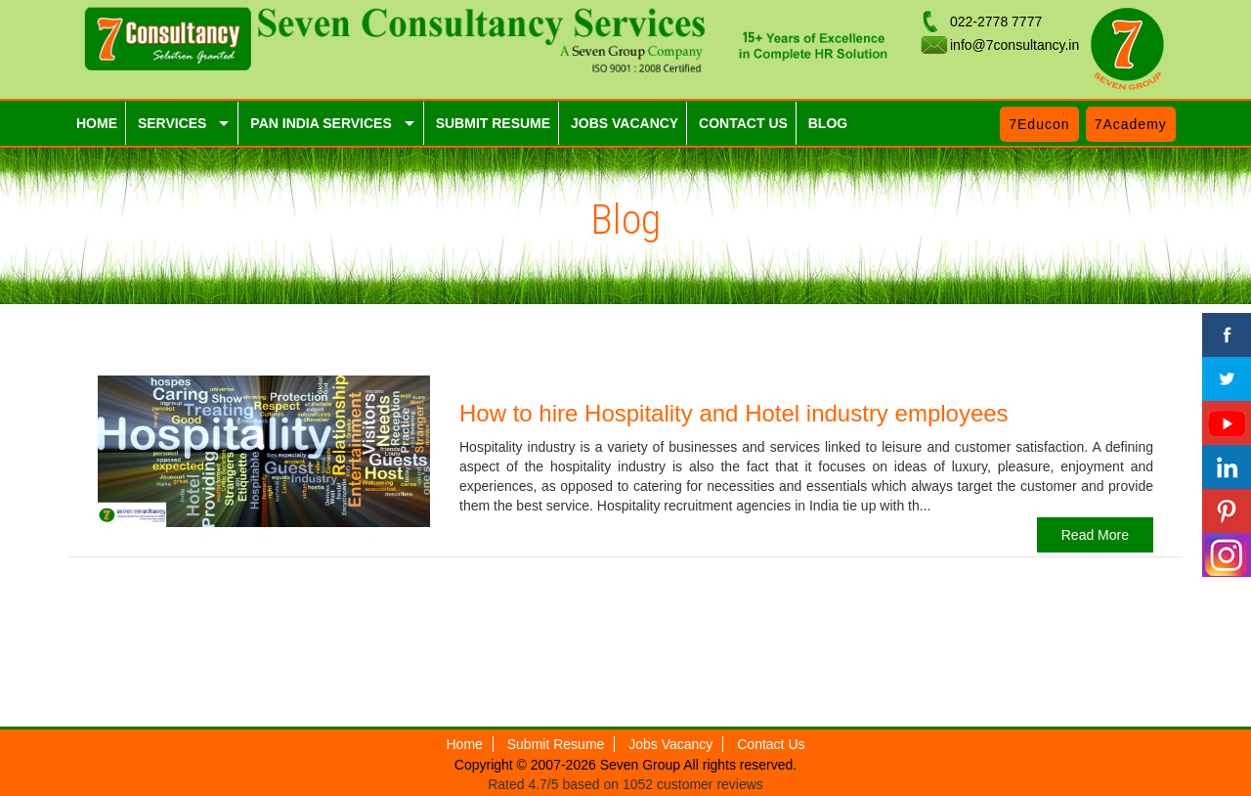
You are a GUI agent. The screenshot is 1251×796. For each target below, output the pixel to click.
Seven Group (642, 765)
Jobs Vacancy (670, 744)
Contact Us (770, 744)
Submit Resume (556, 744)
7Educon (1039, 124)
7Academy (1131, 124)
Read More (1095, 535)
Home (465, 744)
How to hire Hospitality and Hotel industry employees (734, 413)
